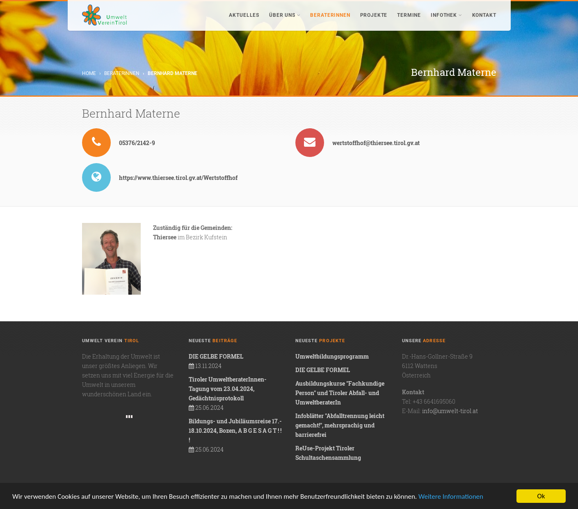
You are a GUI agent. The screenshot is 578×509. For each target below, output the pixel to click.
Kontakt (484, 15)
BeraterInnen (330, 15)
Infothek (446, 15)
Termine (409, 15)
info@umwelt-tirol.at (450, 411)
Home (89, 73)
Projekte (374, 15)
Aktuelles (244, 15)
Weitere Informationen (450, 496)
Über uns (284, 15)
